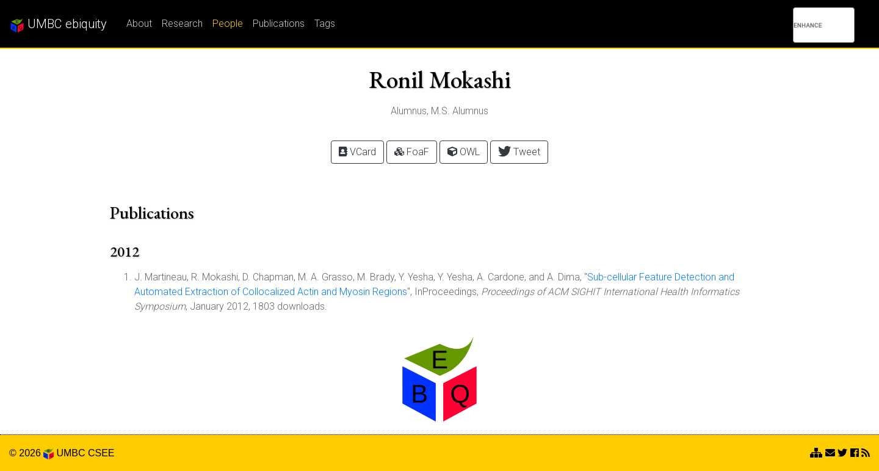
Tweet (519, 151)
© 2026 (31, 453)
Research (182, 23)
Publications (279, 23)
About (139, 23)
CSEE (101, 453)
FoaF (411, 152)
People (227, 23)
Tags (324, 23)
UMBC (70, 453)
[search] (808, 25)
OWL (463, 152)
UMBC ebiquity (58, 24)
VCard (357, 152)
